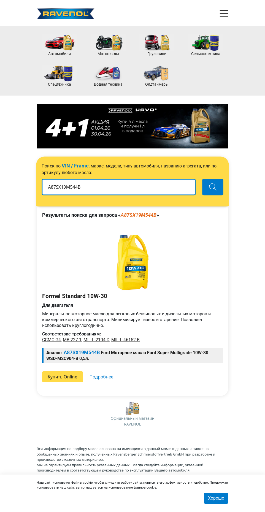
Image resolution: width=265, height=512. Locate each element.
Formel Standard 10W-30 (74, 296)
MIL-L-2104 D (96, 339)
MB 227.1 (72, 339)
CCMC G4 (51, 339)
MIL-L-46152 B (125, 339)
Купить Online (62, 377)
